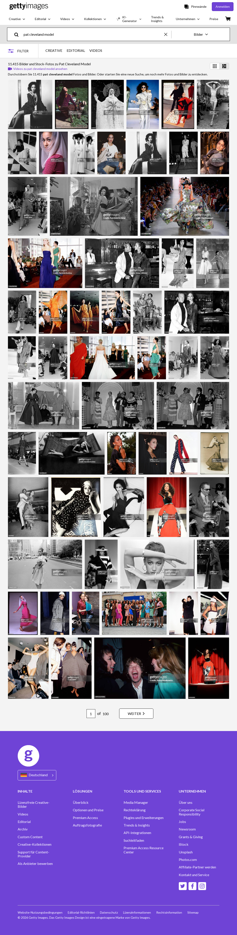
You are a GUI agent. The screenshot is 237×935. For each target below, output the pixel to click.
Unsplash (186, 852)
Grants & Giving (191, 837)
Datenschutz (109, 912)
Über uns (185, 802)
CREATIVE (53, 50)
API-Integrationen (137, 833)
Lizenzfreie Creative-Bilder (33, 804)
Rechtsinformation (169, 912)
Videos (23, 814)
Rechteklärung (135, 810)
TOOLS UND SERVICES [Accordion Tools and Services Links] (142, 791)
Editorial (24, 822)
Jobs (182, 822)
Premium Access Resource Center (144, 850)
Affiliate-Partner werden (197, 867)
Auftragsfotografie (87, 825)
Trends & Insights (137, 825)
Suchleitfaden (134, 840)
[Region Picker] (37, 775)
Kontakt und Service (194, 875)
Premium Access (85, 818)
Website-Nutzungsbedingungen (40, 912)
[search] (18, 34)
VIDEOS (95, 50)
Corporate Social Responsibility (191, 812)
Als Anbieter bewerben (35, 864)
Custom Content (30, 837)
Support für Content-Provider (33, 854)
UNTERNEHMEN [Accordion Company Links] (192, 791)
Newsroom (187, 829)
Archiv (23, 829)
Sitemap (193, 912)
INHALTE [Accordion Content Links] (25, 791)
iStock (183, 844)
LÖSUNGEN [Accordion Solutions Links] (82, 791)
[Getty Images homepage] (28, 6)
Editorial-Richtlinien (81, 912)
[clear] (167, 34)
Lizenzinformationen (137, 912)
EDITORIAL (76, 50)
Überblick (80, 802)
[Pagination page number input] (91, 713)
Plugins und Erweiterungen (144, 818)
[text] (93, 34)
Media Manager (136, 802)
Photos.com (188, 860)
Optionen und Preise (88, 810)
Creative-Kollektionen (34, 844)
